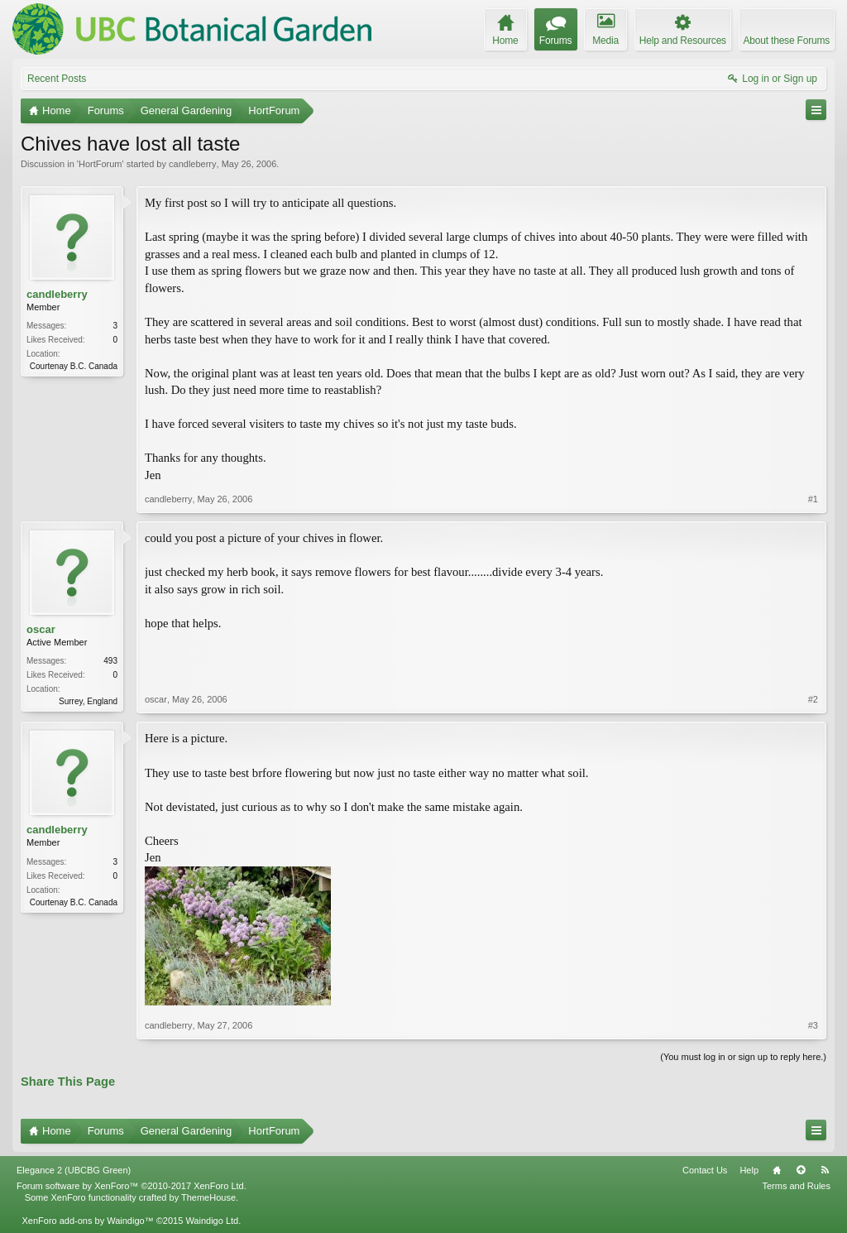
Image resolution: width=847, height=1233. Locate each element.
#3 (813, 1025)
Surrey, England (88, 701)
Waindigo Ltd (211, 1221)
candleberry (192, 164)
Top (800, 1170)
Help (748, 1170)
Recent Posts (56, 78)
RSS (824, 1170)
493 (110, 660)
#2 (813, 699)
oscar (40, 629)
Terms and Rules (796, 1186)
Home (776, 1170)
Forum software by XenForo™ (131, 1186)
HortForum (100, 164)
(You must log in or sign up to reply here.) (743, 1057)
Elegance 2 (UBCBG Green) (74, 1170)
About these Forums (787, 40)
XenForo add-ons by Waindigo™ (87, 1221)
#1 (813, 499)
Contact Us (704, 1170)
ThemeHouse (208, 1197)
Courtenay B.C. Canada (73, 366)
